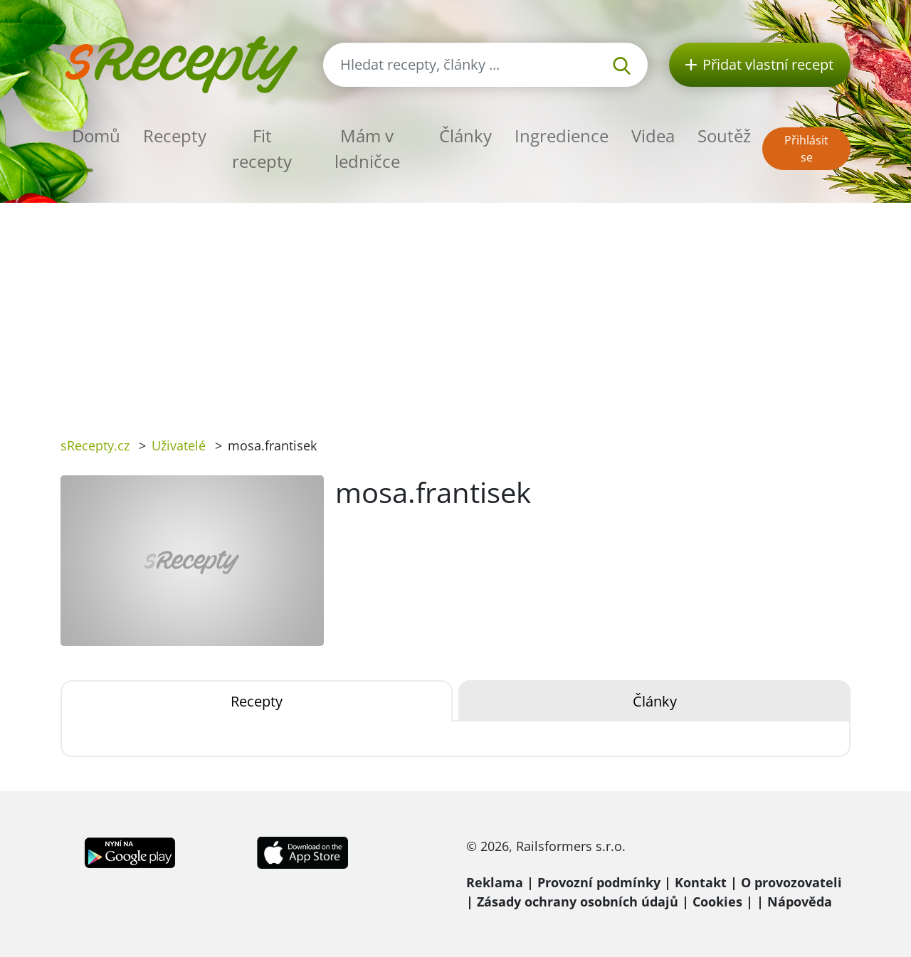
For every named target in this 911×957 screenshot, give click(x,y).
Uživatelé (179, 445)
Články (465, 135)
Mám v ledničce (367, 148)
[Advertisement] (455, 309)
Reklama (494, 882)
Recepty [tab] (257, 701)
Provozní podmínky (598, 882)
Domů (96, 135)
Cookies (717, 901)
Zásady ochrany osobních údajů (577, 901)
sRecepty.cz (95, 445)
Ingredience (562, 135)
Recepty (174, 135)
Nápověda (799, 901)
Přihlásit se (806, 148)
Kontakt (701, 882)
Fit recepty (262, 148)
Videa (653, 135)
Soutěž (724, 135)
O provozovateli (791, 882)
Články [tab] (655, 701)
